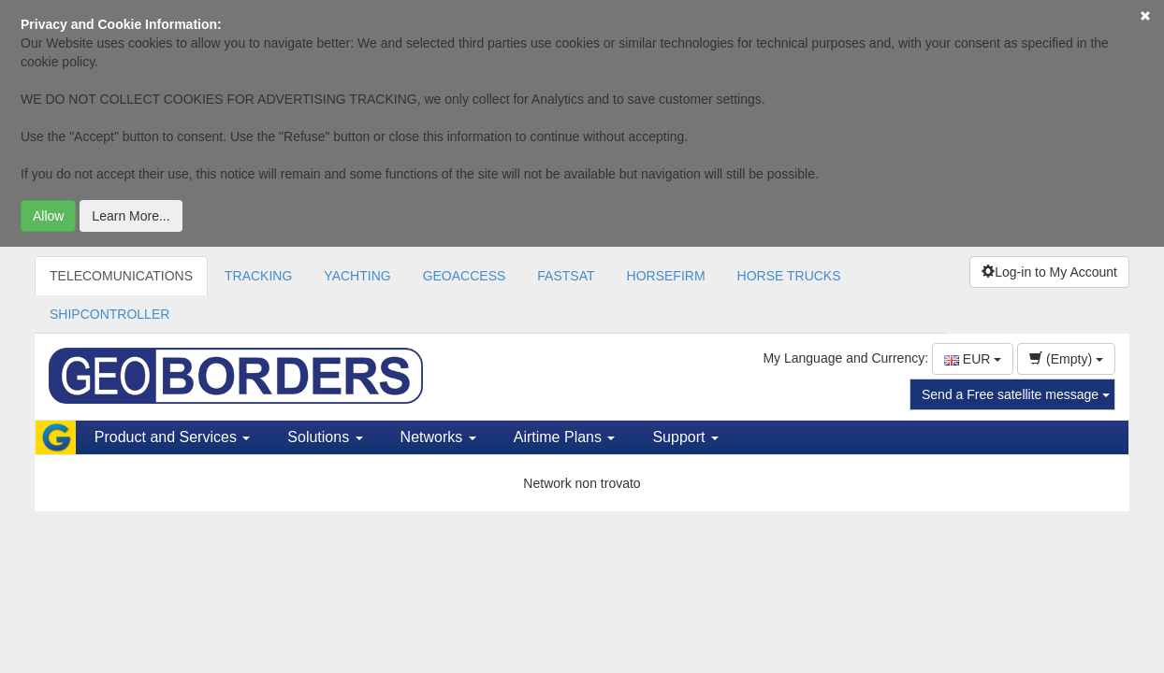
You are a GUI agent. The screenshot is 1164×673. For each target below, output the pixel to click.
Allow (48, 215)
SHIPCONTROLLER (109, 314)
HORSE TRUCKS (789, 275)
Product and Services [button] (173, 437)
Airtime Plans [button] (565, 437)
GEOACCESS (464, 275)
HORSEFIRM (666, 275)
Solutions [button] (324, 437)
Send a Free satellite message (1016, 394)
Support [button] (685, 437)
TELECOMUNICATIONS (121, 275)
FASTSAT (565, 275)
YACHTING (357, 275)
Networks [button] (438, 437)
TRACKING (258, 275)
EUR (972, 358)
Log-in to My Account (1049, 272)
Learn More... (130, 215)
